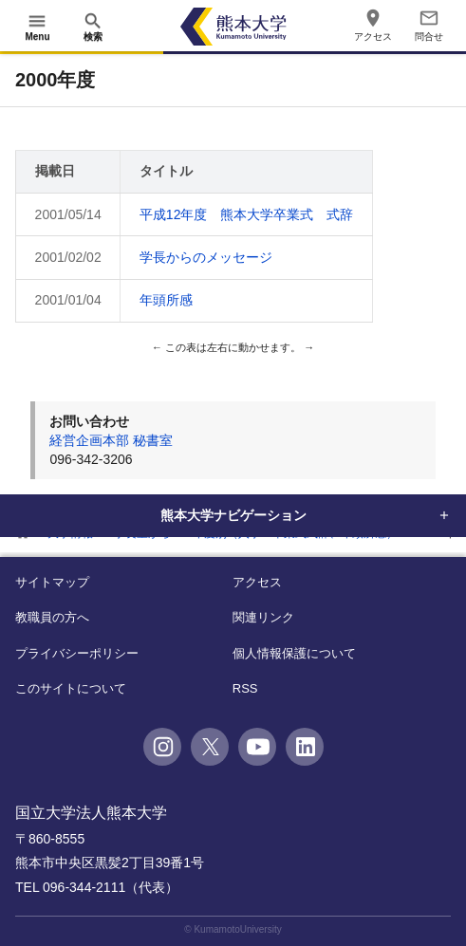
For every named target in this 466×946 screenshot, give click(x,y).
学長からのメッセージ (206, 257)
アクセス (257, 582)
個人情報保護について (294, 653)
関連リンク (263, 617)
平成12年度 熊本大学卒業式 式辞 (247, 214)
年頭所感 (166, 299)
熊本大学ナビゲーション (233, 515)
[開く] (37, 26)
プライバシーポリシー (77, 653)
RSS (245, 688)
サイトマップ (52, 582)
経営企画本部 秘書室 (111, 440)
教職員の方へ (52, 617)
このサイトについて (70, 688)
